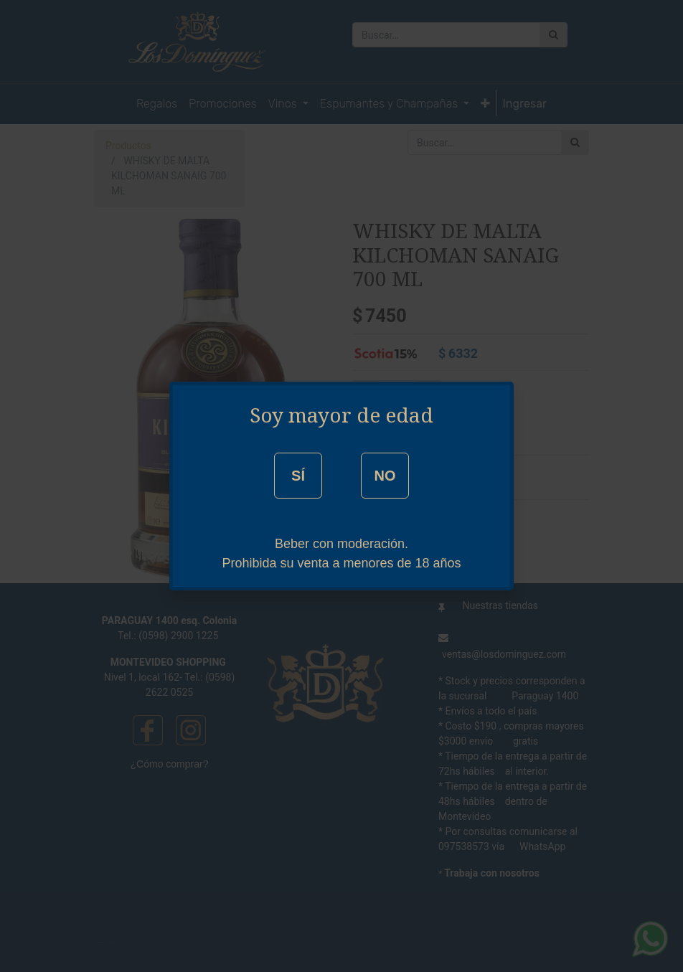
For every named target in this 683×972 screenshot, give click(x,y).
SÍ (298, 475)
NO (384, 475)
